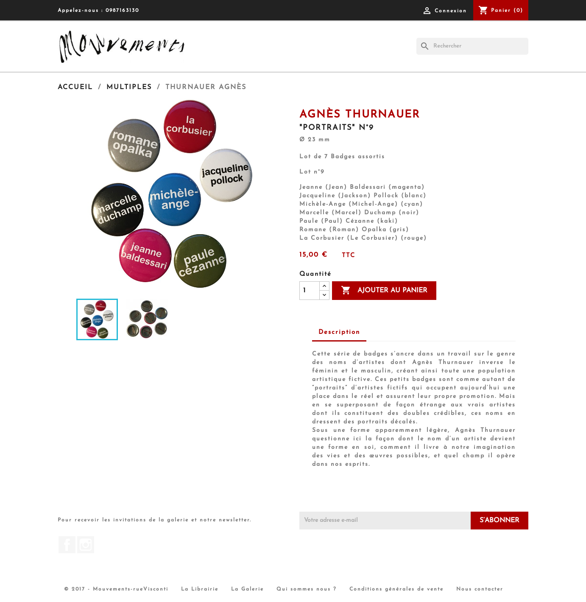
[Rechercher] (472, 46)
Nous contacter (479, 589)
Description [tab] (339, 332)
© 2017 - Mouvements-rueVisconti (116, 589)
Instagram (85, 544)
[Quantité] (309, 290)
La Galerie (247, 589)
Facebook (67, 544)
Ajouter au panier (384, 290)
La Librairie (199, 589)
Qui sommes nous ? (306, 589)
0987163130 (122, 10)
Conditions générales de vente (396, 589)
